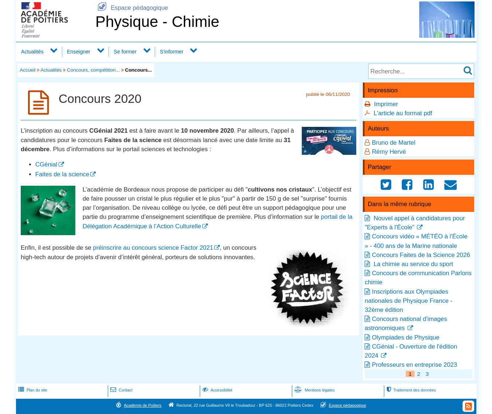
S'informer (171, 52)
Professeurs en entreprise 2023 (414, 364)
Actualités (32, 52)
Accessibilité (217, 390)
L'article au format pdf (403, 113)
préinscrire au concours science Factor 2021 (153, 247)
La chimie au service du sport (412, 264)
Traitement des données (410, 390)
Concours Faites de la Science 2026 (421, 255)
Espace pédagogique (131, 7)
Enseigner (78, 52)
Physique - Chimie (157, 21)
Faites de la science (62, 174)
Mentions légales (313, 390)
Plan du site (32, 390)
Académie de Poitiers (142, 405)
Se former (125, 52)
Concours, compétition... (93, 70)
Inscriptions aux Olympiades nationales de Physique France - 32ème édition (408, 300)
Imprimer (386, 104)
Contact (120, 390)
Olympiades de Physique (406, 337)
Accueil (27, 70)
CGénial (46, 164)
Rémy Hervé (389, 151)
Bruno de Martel (393, 142)
